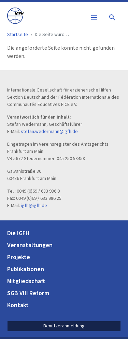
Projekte (18, 257)
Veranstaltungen (30, 245)
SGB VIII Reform (28, 293)
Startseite (17, 34)
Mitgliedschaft (26, 281)
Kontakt (18, 305)
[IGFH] (15, 15)
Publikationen (25, 269)
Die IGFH (18, 233)
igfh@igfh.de (34, 205)
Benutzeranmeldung (64, 326)
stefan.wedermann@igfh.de (49, 131)
